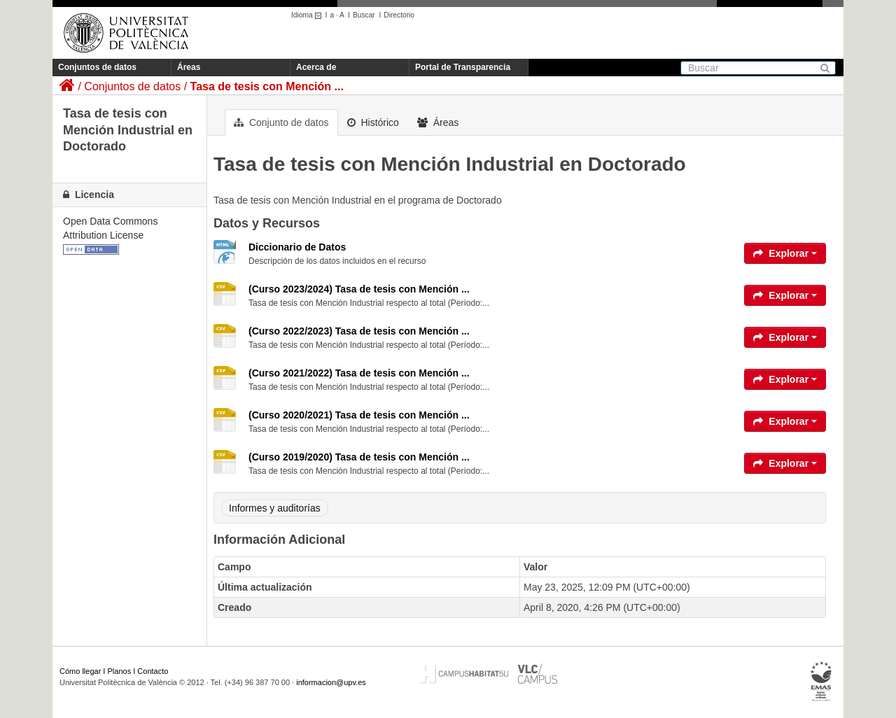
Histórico (373, 122)
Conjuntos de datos (97, 67)
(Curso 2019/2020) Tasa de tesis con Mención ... (359, 457)
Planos (120, 671)
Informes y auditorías (275, 508)
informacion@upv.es (331, 682)
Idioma (308, 15)
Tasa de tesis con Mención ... (267, 86)
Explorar (785, 253)
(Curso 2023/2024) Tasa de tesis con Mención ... (359, 289)
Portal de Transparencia (462, 67)
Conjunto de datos (281, 122)
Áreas (188, 67)
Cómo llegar (80, 671)
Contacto (152, 671)
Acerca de (316, 67)
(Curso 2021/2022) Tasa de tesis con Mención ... (359, 373)
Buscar (364, 15)
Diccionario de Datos (297, 247)
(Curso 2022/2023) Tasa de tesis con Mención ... (359, 331)
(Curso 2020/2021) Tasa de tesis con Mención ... (359, 415)
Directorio (399, 15)
